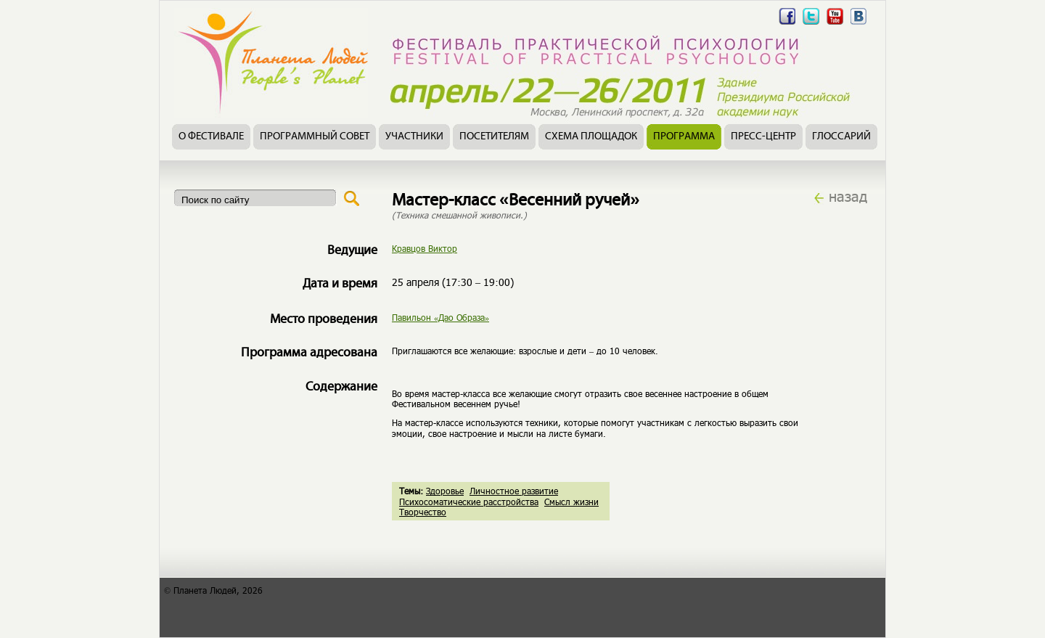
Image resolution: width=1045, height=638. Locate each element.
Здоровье (445, 491)
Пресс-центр (763, 136)
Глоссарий (841, 136)
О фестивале (211, 136)
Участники (414, 136)
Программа (684, 136)
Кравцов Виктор (424, 248)
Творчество (422, 512)
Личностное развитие (514, 491)
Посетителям (494, 136)
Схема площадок (591, 136)
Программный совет (314, 136)
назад (848, 196)
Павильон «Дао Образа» (440, 317)
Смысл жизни (571, 501)
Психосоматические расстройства (468, 501)
